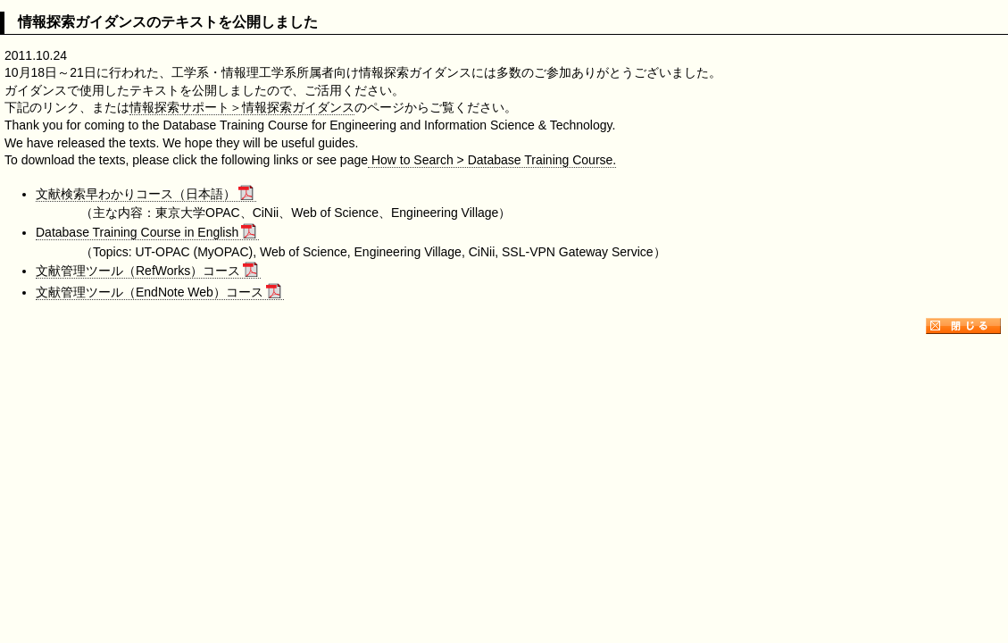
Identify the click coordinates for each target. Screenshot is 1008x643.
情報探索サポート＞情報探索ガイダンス (241, 107)
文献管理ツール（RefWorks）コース (147, 270)
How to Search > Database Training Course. (492, 160)
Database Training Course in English (146, 232)
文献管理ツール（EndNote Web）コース (158, 292)
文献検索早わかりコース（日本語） (145, 194)
